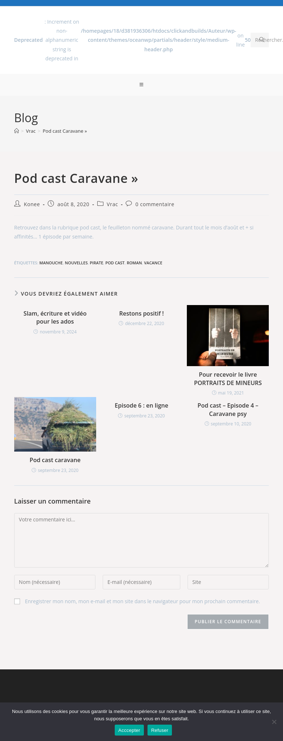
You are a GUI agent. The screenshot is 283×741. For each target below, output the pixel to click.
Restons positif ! (141, 313)
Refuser (159, 730)
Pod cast (115, 262)
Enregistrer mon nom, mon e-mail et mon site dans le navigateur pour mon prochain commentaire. (142, 601)
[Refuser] (274, 721)
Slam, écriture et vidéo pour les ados (55, 317)
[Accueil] (16, 131)
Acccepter (129, 730)
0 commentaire (154, 204)
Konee (32, 204)
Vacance (153, 262)
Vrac (112, 204)
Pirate (96, 262)
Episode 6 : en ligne (141, 405)
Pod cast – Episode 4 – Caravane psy (227, 409)
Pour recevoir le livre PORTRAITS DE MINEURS (228, 378)
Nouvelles (76, 262)
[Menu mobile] (141, 85)
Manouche (51, 262)
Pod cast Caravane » (65, 131)
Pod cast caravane (55, 460)
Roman (134, 262)
